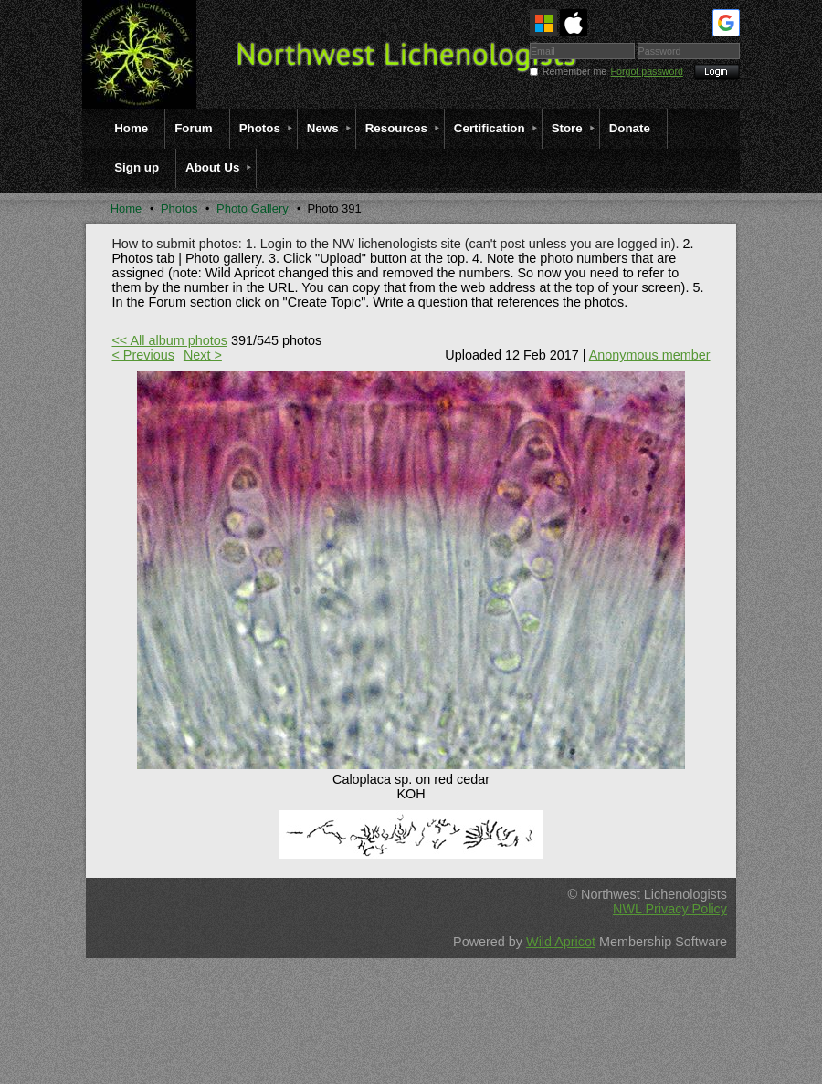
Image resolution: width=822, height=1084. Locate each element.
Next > (203, 355)
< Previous (142, 355)
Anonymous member (650, 355)
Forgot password (647, 71)
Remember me (574, 71)
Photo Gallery (252, 208)
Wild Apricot (560, 941)
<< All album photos (169, 340)
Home (126, 208)
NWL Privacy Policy (670, 909)
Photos (179, 208)
